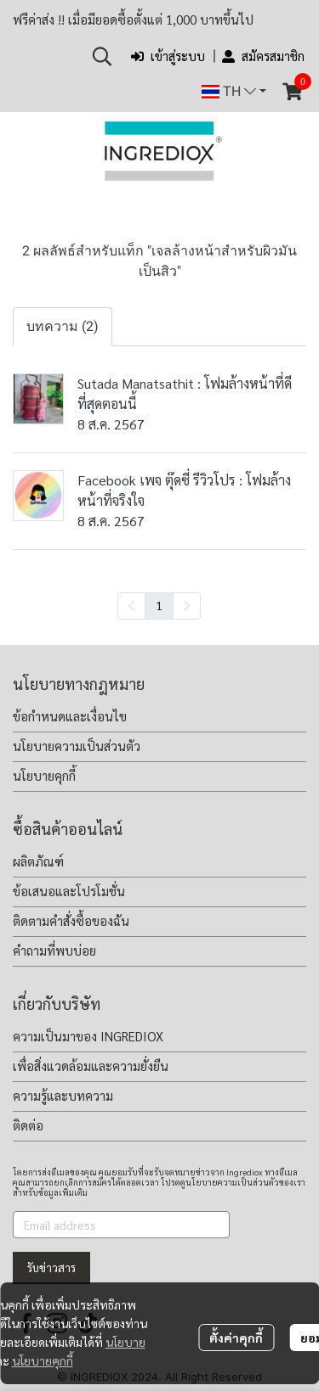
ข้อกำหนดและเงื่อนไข (70, 716)
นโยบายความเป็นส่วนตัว (76, 746)
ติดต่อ (28, 1125)
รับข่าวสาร (51, 1267)
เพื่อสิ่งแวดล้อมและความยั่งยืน (90, 1065)
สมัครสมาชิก (263, 56)
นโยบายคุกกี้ (42, 1360)
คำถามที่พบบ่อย (54, 950)
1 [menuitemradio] (159, 605)
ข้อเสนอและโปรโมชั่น (69, 891)
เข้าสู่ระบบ (168, 56)
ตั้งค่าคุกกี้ (236, 1337)
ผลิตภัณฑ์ (38, 861)
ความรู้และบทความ (63, 1095)
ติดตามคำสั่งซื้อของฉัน (71, 920)
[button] (102, 56)
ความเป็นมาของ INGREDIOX (88, 1036)
